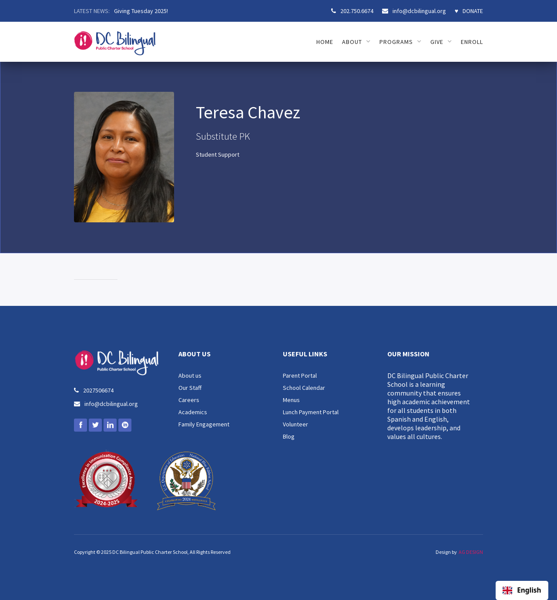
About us (189, 375)
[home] (114, 38)
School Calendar (304, 388)
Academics (192, 412)
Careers (188, 400)
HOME (324, 42)
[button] (356, 42)
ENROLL (472, 42)
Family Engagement (203, 424)
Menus (291, 400)
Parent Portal (300, 375)
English (522, 590)
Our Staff (189, 388)
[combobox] (522, 590)
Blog (289, 436)
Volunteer (295, 424)
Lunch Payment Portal (311, 412)
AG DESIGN (471, 552)
